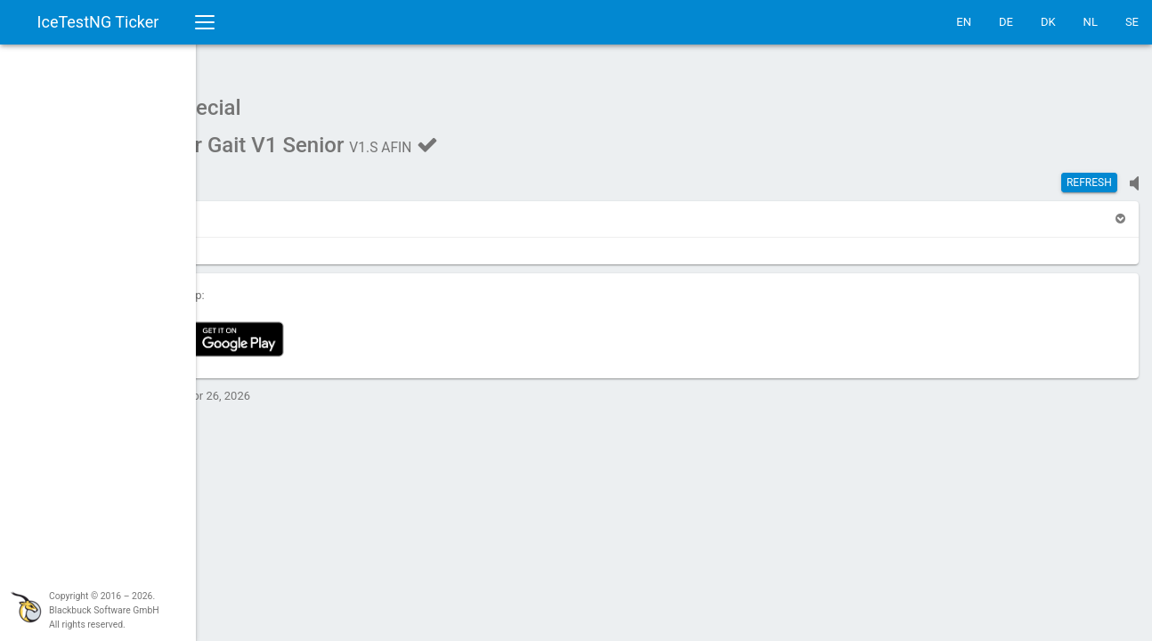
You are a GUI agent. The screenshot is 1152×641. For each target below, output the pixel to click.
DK (1048, 21)
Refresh (1089, 173)
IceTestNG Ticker (98, 21)
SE (1132, 21)
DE (1006, 21)
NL (1090, 21)
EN (963, 21)
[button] (242, 209)
